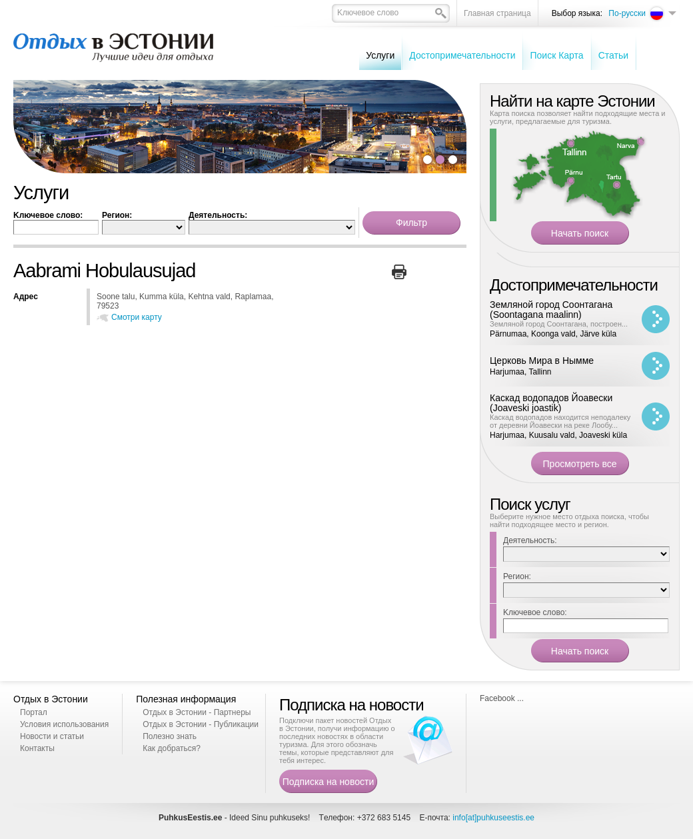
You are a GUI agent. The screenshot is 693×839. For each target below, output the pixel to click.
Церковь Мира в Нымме (542, 360)
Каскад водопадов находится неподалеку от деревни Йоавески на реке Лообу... (560, 421)
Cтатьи (613, 55)
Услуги (380, 55)
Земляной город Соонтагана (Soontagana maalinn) (551, 309)
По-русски (627, 13)
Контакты (37, 748)
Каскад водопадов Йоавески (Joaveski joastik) (551, 403)
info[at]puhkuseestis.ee (493, 817)
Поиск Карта (556, 55)
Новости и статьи (52, 736)
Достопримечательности (462, 55)
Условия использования (64, 724)
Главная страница (497, 13)
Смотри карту (136, 317)
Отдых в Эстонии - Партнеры (197, 712)
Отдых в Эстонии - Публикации (201, 724)
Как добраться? (172, 748)
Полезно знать (170, 736)
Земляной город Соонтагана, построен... (559, 324)
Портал (33, 712)
